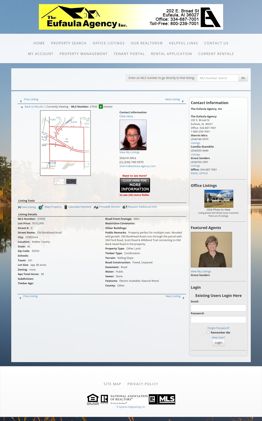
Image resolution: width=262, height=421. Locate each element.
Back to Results (31, 106)
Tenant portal (129, 54)
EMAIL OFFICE (199, 173)
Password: (197, 313)
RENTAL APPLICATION (171, 54)
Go (243, 78)
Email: (195, 301)
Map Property (50, 207)
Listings (195, 143)
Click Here (126, 116)
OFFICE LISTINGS (109, 43)
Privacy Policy (143, 384)
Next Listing (175, 99)
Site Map (112, 384)
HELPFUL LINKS (183, 43)
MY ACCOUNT (40, 54)
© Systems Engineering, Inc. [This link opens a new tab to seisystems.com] (131, 406)
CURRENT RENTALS (216, 54)
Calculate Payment (77, 207)
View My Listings (201, 271)
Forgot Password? (218, 328)
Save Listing (27, 207)
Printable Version (106, 207)
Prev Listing (28, 99)
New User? (218, 337)
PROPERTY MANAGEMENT (84, 54)
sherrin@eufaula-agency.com (138, 166)
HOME (39, 43)
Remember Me (218, 332)
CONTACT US (216, 43)
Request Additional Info (140, 207)
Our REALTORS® (147, 43)
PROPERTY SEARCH (69, 43)
